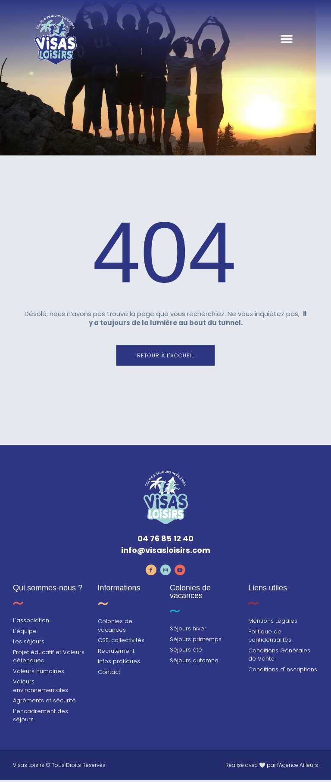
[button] (286, 52)
